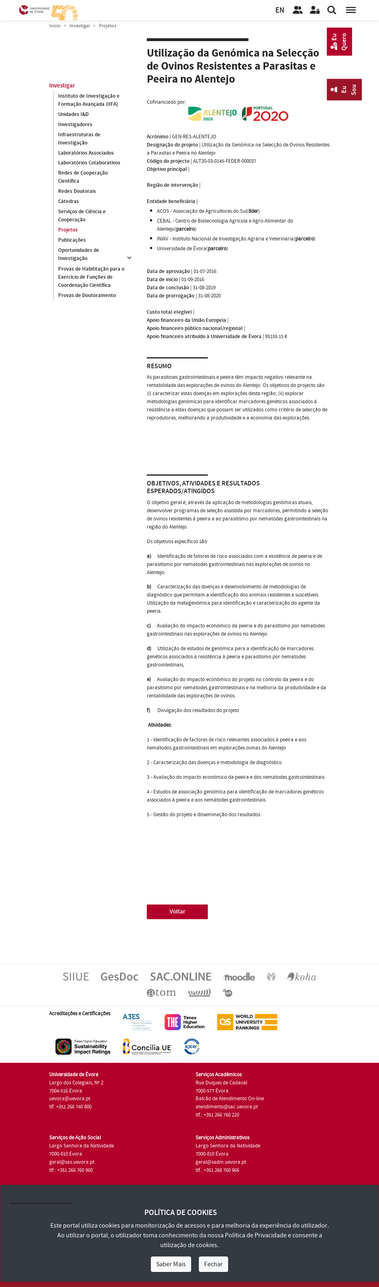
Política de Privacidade (256, 1235)
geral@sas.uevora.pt (71, 1162)
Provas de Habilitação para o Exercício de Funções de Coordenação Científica (91, 277)
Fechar (213, 1264)
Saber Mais (171, 1264)
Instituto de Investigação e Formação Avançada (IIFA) (89, 100)
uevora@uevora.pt (69, 1098)
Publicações (72, 240)
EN (279, 10)
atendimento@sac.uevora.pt (227, 1106)
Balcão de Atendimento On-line (230, 1098)
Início (55, 26)
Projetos (68, 230)
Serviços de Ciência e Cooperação (82, 216)
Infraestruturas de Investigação (79, 138)
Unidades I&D (73, 114)
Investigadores (75, 124)
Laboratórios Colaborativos (89, 163)
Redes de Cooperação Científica (83, 177)
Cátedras (68, 201)
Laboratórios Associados (86, 153)
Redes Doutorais (77, 191)
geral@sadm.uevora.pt (221, 1162)
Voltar (177, 912)
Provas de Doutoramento (87, 295)
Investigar (80, 26)
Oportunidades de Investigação (78, 254)
